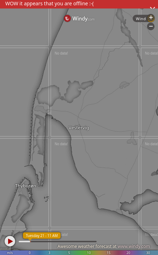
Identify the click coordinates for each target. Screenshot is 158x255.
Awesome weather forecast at (103, 246)
